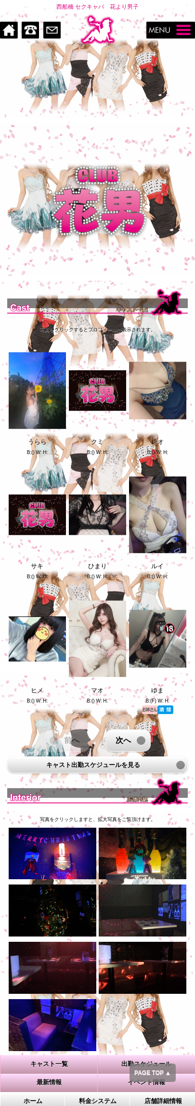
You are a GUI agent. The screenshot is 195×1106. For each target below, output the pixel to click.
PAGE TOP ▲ (152, 1072)
